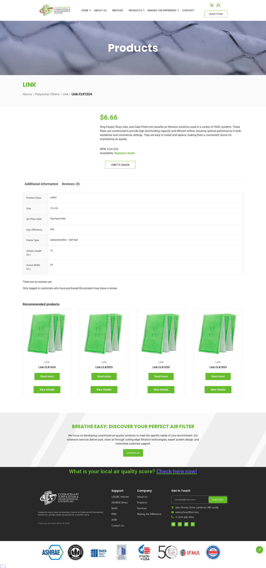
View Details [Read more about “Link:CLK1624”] (47, 389)
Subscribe (217, 499)
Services (117, 10)
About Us (100, 10)
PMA (114, 514)
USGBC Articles (120, 496)
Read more (47, 376)
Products (136, 10)
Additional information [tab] (41, 184)
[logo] (55, 10)
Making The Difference (163, 10)
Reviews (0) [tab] (71, 184)
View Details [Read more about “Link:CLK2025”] (104, 389)
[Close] (3, 566)
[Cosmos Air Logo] (59, 497)
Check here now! (176, 471)
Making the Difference (149, 514)
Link (65, 94)
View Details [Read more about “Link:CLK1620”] (161, 389)
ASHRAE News (119, 502)
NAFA (114, 508)
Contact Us (133, 452)
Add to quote (120, 165)
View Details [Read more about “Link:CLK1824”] (218, 389)
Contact (188, 10)
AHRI (114, 520)
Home (85, 10)
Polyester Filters (47, 94)
